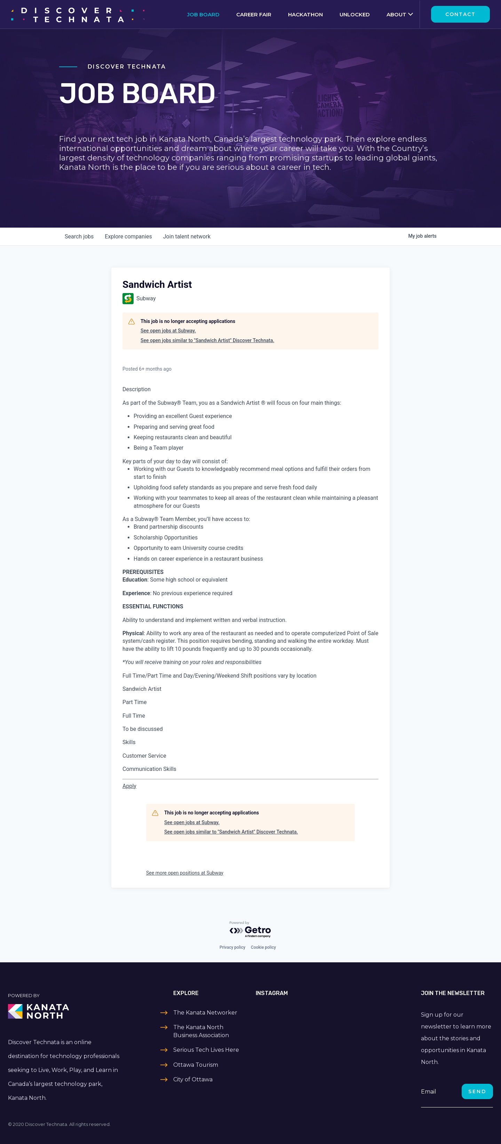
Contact (460, 14)
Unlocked (355, 14)
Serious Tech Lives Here (206, 1050)
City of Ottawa (193, 1079)
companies (128, 236)
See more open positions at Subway (184, 873)
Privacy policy (232, 947)
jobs (79, 236)
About (396, 14)
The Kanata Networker (205, 1012)
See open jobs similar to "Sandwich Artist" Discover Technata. (207, 340)
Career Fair (253, 14)
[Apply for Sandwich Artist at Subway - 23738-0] (129, 786)
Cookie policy (263, 947)
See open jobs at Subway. (168, 330)
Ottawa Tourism (195, 1065)
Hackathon (305, 14)
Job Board (203, 14)
